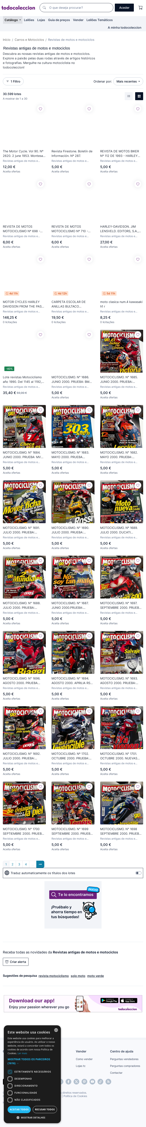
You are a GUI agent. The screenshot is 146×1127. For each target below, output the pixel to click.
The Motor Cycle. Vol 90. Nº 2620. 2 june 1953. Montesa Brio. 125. (23, 153)
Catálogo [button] (12, 20)
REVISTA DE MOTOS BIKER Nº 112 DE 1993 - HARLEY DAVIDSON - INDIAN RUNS (119, 153)
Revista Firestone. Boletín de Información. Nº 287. (72, 153)
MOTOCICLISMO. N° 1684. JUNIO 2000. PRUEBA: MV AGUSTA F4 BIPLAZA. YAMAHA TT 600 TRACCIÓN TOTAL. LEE (23, 455)
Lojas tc (81, 1065)
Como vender (84, 1059)
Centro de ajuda (121, 1051)
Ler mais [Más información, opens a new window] (22, 1053)
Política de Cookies (75, 1096)
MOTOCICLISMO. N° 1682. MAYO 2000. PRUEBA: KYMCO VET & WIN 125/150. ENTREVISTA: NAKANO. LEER (121, 455)
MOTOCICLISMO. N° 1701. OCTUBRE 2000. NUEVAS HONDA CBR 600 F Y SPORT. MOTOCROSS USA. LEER (121, 756)
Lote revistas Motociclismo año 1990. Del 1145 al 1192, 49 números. (22, 379)
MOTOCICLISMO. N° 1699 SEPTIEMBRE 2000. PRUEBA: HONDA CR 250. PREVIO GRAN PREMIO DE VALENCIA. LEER (73, 831)
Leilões (29, 20)
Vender (78, 20)
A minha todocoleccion (124, 27)
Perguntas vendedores (124, 1059)
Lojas (41, 20)
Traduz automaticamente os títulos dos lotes (40, 873)
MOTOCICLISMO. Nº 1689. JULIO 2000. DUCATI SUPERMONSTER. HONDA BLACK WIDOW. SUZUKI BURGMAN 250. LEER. (119, 530)
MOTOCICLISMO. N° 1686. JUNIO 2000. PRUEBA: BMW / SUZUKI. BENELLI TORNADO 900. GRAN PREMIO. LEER (73, 379)
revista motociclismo (54, 976)
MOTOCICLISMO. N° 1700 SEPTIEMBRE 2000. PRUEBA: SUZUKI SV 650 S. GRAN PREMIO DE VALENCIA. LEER (23, 831)
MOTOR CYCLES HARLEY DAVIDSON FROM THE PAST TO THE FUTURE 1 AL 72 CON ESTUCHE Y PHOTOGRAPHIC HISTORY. (23, 304)
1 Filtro (13, 81)
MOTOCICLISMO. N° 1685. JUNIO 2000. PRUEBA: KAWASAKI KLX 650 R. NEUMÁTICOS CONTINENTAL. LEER (119, 379)
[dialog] (32, 1074)
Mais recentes (127, 81)
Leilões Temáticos (99, 20)
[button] (32, 1061)
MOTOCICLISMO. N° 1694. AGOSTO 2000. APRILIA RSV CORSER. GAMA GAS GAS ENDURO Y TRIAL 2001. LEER (73, 680)
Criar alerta (15, 962)
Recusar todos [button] (45, 1109)
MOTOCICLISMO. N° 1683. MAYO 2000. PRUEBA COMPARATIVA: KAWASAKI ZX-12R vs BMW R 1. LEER (71, 455)
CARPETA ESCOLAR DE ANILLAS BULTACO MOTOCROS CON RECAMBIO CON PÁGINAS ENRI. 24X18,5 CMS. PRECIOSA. (73, 304)
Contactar (116, 1072)
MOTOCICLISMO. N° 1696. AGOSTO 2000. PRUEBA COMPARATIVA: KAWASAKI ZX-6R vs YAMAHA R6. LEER (23, 680)
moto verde (95, 976)
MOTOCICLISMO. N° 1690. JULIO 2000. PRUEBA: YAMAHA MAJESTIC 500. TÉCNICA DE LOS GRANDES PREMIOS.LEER (72, 530)
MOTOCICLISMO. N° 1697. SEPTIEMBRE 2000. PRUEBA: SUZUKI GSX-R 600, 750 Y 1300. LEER (121, 605)
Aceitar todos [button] (19, 1109)
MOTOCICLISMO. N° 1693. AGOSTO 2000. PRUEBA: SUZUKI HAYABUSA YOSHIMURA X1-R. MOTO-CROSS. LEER (119, 680)
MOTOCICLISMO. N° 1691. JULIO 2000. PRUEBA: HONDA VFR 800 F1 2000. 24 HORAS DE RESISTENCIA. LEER (24, 530)
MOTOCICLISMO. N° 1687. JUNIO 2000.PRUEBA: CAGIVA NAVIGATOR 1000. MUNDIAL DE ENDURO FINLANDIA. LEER (71, 605)
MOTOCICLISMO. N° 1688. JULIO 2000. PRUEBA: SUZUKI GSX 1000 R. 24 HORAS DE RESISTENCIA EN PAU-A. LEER (23, 605)
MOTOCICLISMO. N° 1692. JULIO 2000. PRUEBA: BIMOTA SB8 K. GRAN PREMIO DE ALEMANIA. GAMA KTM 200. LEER (21, 756)
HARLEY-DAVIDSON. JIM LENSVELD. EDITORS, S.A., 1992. (119, 229)
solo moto (78, 976)
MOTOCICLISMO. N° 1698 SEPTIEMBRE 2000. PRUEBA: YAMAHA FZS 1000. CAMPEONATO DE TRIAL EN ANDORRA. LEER (121, 831)
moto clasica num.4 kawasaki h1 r (121, 304)
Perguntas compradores (125, 1065)
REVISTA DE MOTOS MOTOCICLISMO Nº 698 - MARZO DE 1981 (21, 229)
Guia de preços (59, 20)
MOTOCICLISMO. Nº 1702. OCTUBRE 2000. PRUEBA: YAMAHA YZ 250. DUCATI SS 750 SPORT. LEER (73, 756)
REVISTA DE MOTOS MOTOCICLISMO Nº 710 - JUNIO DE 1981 (70, 229)
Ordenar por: (103, 81)
